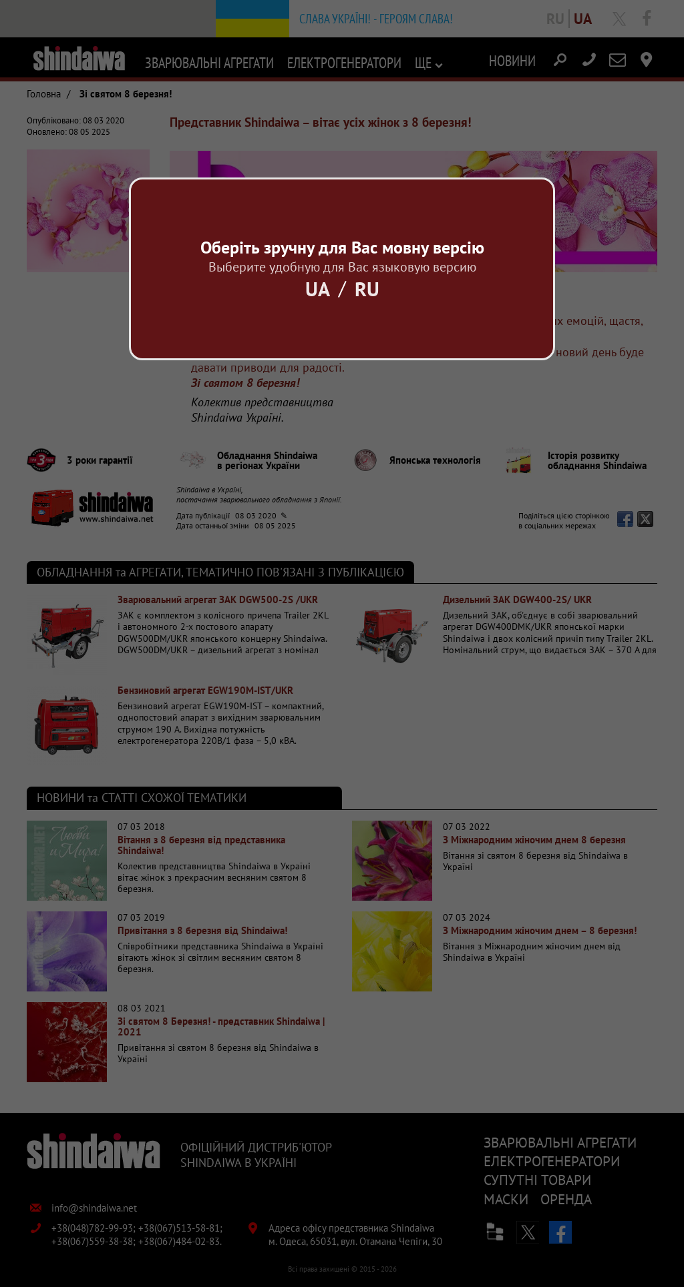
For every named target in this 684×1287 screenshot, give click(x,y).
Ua (317, 289)
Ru (367, 289)
